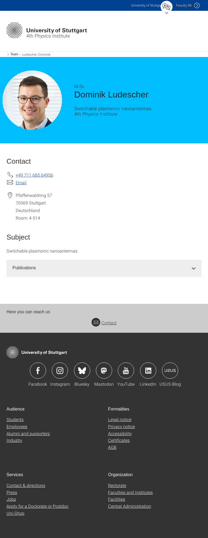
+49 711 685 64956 (34, 175)
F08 (183, 5)
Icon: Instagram (60, 370)
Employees (16, 426)
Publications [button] (24, 267)
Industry (14, 440)
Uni (147, 5)
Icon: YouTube (126, 370)
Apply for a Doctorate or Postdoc (37, 506)
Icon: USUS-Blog (170, 370)
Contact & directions (25, 485)
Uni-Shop (15, 513)
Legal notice (119, 419)
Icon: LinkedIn (148, 370)
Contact (104, 322)
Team (14, 54)
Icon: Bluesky (82, 370)
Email (21, 182)
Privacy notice (121, 426)
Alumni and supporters (28, 433)
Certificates (119, 440)
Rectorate (117, 485)
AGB (112, 447)
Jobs (11, 499)
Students (15, 419)
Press (11, 492)
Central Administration (129, 506)
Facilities (116, 499)
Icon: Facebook (38, 370)
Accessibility (120, 433)
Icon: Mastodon (104, 370)
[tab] (104, 268)
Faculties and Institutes (130, 492)
